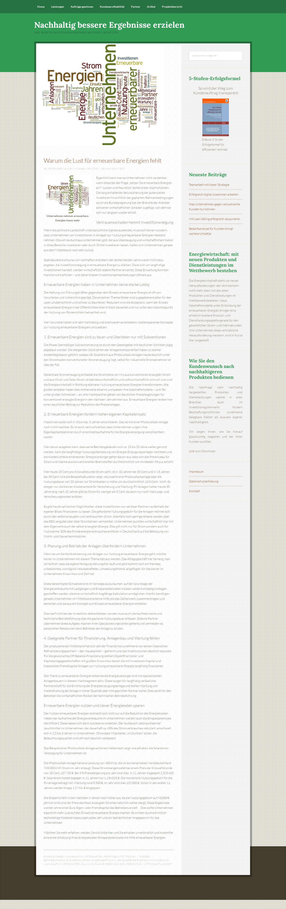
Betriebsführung (56, 869)
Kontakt (194, 491)
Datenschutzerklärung (203, 481)
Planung (88, 873)
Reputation (134, 873)
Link (191, 451)
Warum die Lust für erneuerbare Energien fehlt (106, 163)
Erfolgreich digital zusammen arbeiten (213, 194)
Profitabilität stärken (120, 865)
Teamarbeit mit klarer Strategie (209, 185)
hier (110, 842)
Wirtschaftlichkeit (158, 873)
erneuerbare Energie (133, 869)
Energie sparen (54, 865)
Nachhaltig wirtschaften (84, 865)
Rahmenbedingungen (110, 873)
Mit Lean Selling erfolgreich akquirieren (214, 219)
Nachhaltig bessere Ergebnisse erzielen (109, 25)
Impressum (196, 471)
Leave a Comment (113, 177)
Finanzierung (159, 869)
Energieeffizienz (104, 869)
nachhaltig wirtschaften (62, 873)
